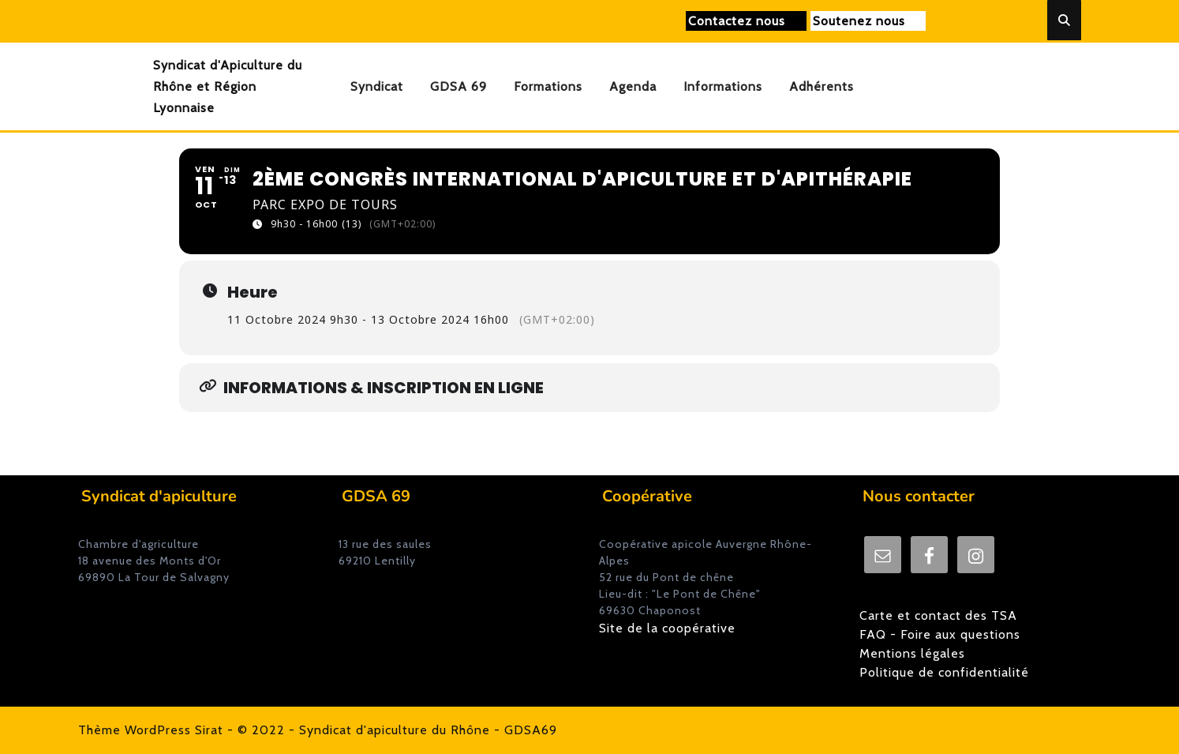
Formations (548, 86)
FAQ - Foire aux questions (939, 634)
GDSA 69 (458, 86)
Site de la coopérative (667, 628)
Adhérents (821, 86)
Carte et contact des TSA (938, 615)
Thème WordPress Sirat (150, 729)
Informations (722, 86)
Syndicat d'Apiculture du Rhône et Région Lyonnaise (227, 86)
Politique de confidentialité (944, 672)
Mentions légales (912, 653)
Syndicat (376, 86)
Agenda (633, 86)
